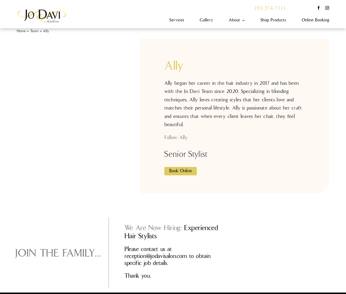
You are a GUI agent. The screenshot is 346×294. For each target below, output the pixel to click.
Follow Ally (176, 138)
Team (34, 31)
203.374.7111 (270, 8)
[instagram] (327, 8)
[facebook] (319, 8)
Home (21, 31)
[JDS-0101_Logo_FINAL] (42, 11)
